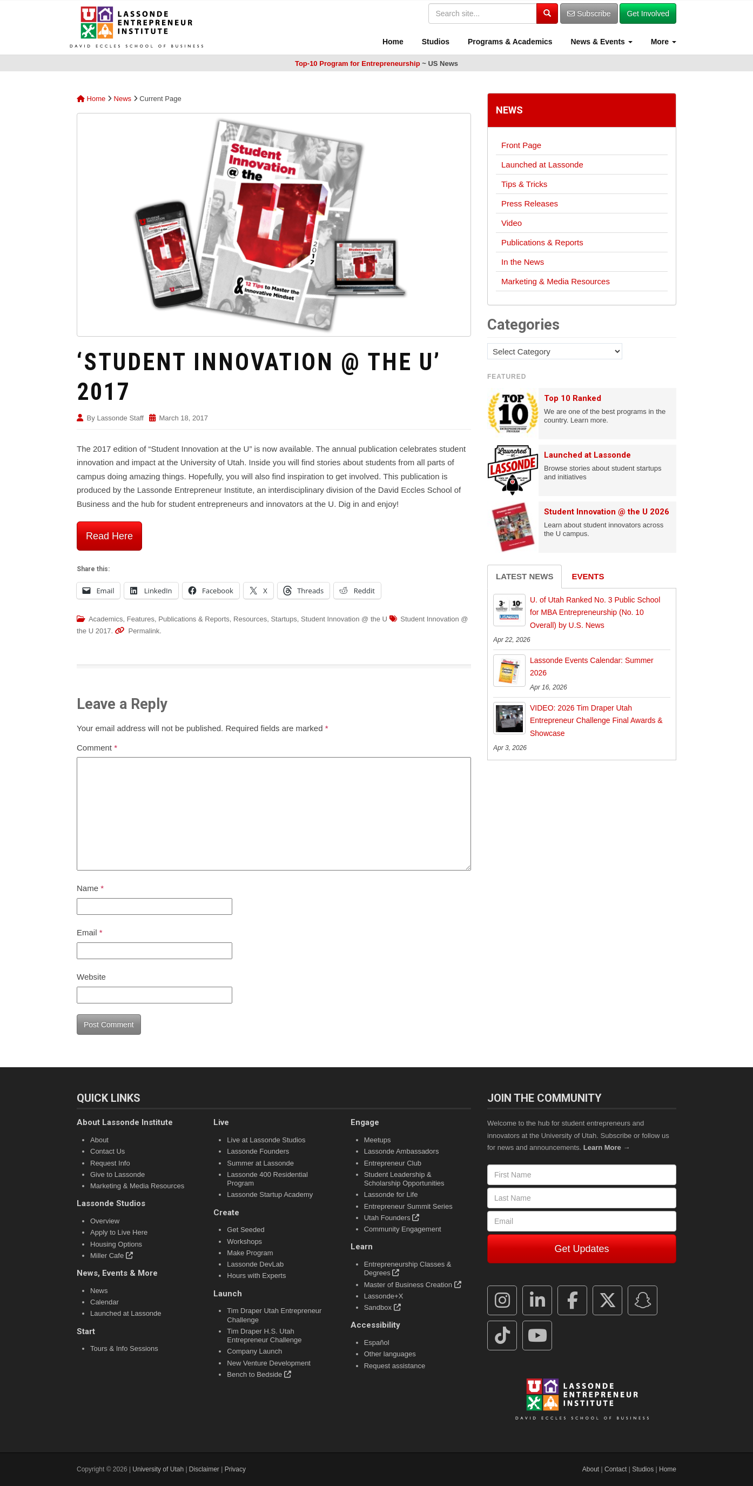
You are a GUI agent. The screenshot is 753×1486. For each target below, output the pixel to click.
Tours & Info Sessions (124, 1348)
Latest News (524, 576)
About (99, 1140)
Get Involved (648, 13)
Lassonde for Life (391, 1194)
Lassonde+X (384, 1296)
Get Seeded (245, 1230)
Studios (434, 41)
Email (90, 932)
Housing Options (116, 1244)
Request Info (110, 1163)
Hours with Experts (256, 1275)
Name (90, 888)
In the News (522, 261)
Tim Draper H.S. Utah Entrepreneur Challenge (264, 1335)
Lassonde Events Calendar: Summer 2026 (592, 667)
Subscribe (588, 13)
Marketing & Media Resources (555, 281)
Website (91, 976)
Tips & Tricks (524, 184)
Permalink (143, 631)
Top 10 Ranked (572, 398)
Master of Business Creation (412, 1285)
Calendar (104, 1302)
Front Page (521, 145)
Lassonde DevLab (255, 1264)
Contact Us (107, 1151)
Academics (106, 619)
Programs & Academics (509, 41)
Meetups (377, 1140)
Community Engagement (402, 1229)
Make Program (250, 1253)
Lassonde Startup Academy (270, 1194)
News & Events (601, 41)
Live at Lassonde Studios (266, 1140)
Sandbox (382, 1307)
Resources (250, 619)
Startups (284, 619)
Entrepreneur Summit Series (408, 1206)
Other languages (390, 1354)
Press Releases (529, 203)
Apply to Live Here (118, 1232)
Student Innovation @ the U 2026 (606, 512)
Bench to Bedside (259, 1374)
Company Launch (254, 1351)
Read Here (109, 536)
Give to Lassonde (117, 1174)
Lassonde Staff (120, 418)
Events (588, 576)
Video (511, 222)
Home (392, 41)
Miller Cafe (111, 1255)
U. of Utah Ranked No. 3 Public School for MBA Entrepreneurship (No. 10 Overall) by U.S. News (595, 612)
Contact (615, 1469)
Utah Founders (392, 1218)
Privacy (235, 1469)
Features (140, 619)
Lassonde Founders (258, 1151)
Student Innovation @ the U (344, 619)
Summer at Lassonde (260, 1163)
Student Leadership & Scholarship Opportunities (404, 1178)
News (123, 99)
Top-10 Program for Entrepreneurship (357, 63)
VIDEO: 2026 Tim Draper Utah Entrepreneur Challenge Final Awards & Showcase (596, 721)
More (662, 41)
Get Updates (581, 1248)
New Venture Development (269, 1363)
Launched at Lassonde (542, 164)
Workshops (244, 1241)
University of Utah (158, 1469)
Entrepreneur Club (392, 1163)
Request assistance (394, 1366)
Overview (104, 1221)
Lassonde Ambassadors (401, 1151)
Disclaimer (204, 1469)
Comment (97, 747)
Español (376, 1342)
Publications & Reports (194, 619)
